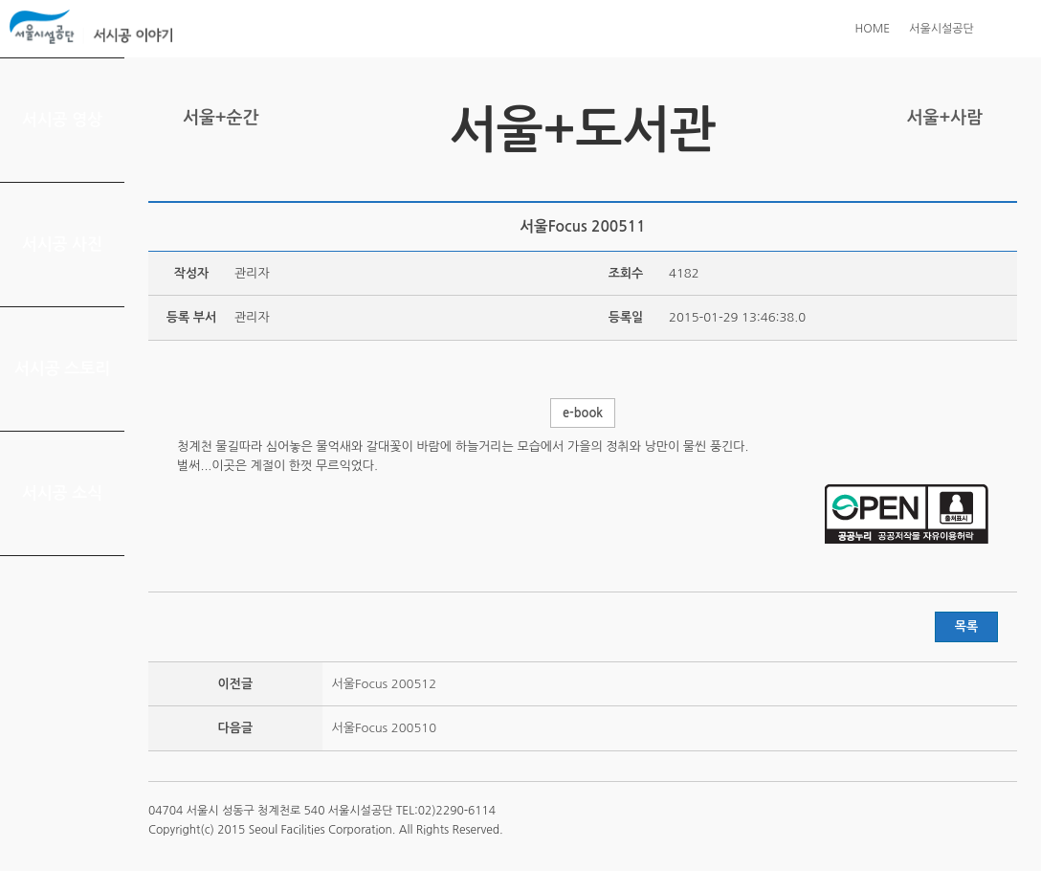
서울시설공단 (941, 28)
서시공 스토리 (62, 369)
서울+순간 (220, 117)
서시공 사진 (62, 244)
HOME (872, 28)
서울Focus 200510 (384, 728)
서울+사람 (945, 117)
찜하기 (1005, 178)
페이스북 (946, 178)
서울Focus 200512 (384, 684)
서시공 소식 (62, 493)
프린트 (886, 178)
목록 (966, 626)
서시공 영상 (62, 120)
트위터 (916, 178)
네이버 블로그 (975, 178)
